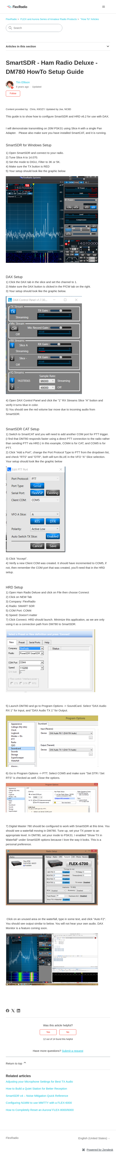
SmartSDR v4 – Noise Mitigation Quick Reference (37, 1095)
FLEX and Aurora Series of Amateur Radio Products (49, 19)
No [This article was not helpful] (67, 1032)
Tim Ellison (23, 82)
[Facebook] (7, 1010)
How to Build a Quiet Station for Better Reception (36, 1088)
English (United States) (94, 1138)
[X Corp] (13, 1010)
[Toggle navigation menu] (103, 7)
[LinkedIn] (18, 1010)
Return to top (16, 1063)
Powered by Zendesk (100, 1149)
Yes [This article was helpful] (48, 1032)
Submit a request (72, 1050)
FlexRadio (11, 19)
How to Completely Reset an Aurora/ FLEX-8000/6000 (40, 1109)
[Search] (34, 28)
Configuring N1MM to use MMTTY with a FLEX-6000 (39, 1102)
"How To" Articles (89, 19)
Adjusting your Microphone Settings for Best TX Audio (39, 1081)
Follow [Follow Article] (13, 93)
